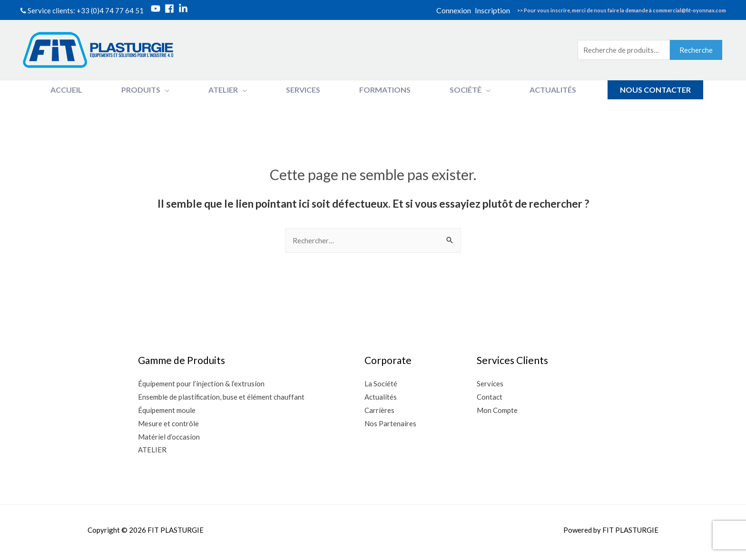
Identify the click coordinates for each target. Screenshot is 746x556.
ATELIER (152, 449)
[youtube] (157, 8)
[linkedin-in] (184, 8)
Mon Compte (497, 410)
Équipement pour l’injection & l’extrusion (201, 383)
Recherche (696, 50)
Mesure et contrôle (168, 423)
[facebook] (171, 8)
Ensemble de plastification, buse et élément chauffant (221, 397)
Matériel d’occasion (169, 436)
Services (490, 383)
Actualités (381, 397)
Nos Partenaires (391, 423)
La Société (381, 383)
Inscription (492, 10)
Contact (489, 397)
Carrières (380, 410)
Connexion (453, 10)
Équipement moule (167, 410)
